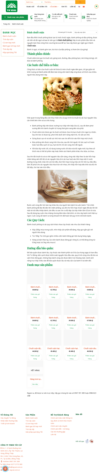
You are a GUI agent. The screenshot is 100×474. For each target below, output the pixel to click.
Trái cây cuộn (8, 39)
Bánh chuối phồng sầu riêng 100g (71, 318)
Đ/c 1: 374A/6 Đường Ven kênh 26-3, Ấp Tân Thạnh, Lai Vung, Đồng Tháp (12, 450)
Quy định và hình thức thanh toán (61, 422)
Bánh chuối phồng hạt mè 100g (35, 318)
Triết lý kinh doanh (8, 423)
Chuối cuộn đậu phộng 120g (35, 348)
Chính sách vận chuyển (59, 426)
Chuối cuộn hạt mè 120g (72, 348)
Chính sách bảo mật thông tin (61, 418)
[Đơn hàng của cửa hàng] (85, 32)
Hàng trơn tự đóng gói (35, 379)
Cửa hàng (54, 7)
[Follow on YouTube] (91, 441)
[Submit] (80, 2)
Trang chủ (30, 6)
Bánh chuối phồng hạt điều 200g (90, 287)
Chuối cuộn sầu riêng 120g (90, 348)
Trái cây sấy (7, 49)
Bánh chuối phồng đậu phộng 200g (53, 287)
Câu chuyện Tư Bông (8, 418)
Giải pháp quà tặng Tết (34, 432)
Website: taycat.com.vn (11, 470)
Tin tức (64, 6)
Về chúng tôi (42, 6)
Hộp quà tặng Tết (10, 52)
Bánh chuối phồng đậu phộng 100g (35, 287)
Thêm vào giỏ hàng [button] (35, 295)
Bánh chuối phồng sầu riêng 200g (89, 318)
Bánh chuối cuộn (9, 36)
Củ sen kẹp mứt (9, 42)
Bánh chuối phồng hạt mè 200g (53, 318)
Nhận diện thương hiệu (9, 421)
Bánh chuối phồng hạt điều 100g (72, 287)
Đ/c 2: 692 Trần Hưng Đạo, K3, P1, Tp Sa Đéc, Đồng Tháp (12, 457)
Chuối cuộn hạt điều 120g (53, 348)
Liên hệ (73, 6)
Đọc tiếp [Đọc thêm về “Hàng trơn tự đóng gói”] (35, 384)
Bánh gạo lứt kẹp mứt (11, 46)
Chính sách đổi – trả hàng (60, 429)
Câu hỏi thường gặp (58, 432)
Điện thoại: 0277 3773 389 (12, 464)
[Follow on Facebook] (87, 441)
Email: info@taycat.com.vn (12, 467)
